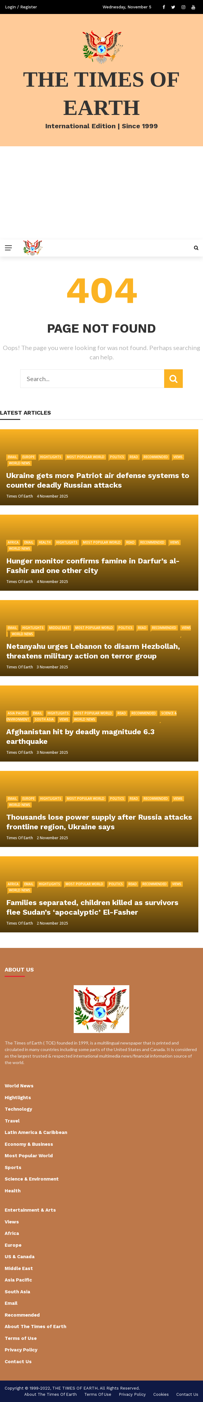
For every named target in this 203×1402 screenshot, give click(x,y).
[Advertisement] (101, 192)
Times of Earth (19, 496)
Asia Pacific (17, 713)
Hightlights (50, 457)
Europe (28, 457)
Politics (117, 457)
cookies (161, 1394)
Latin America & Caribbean (36, 1132)
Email (12, 457)
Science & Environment (32, 1179)
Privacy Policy (21, 1350)
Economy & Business (29, 1144)
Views (177, 457)
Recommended (156, 457)
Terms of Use (21, 1338)
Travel (12, 1121)
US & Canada (20, 1256)
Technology (18, 1109)
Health (45, 542)
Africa (13, 542)
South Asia (44, 719)
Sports (13, 1167)
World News (19, 463)
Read (134, 457)
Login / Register (21, 7)
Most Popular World (85, 457)
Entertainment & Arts (30, 1210)
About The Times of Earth (35, 1326)
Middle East (59, 628)
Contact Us (18, 1361)
